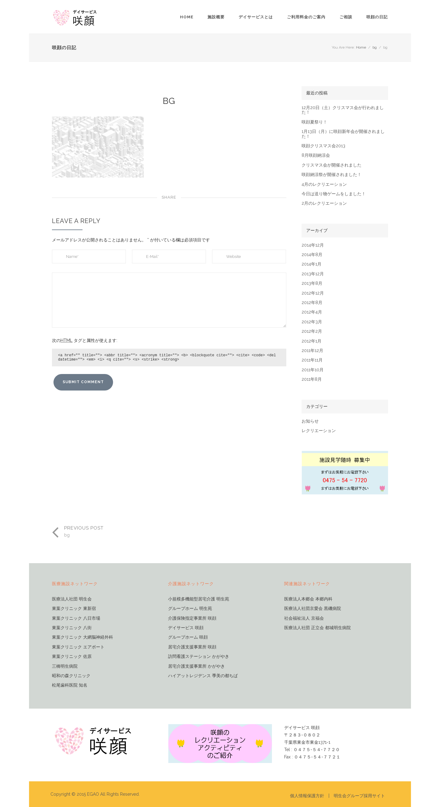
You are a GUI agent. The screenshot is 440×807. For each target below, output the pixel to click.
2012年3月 (312, 322)
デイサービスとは (256, 17)
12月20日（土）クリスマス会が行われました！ (343, 110)
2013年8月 (312, 283)
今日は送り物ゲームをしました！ (334, 194)
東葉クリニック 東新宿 (74, 608)
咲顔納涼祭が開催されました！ (331, 174)
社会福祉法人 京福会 (304, 618)
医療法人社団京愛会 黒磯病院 (312, 608)
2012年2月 (312, 331)
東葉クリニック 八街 (72, 627)
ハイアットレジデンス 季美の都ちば (203, 675)
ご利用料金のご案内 (306, 17)
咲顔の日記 (377, 17)
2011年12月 (312, 350)
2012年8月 (312, 302)
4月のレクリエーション (324, 184)
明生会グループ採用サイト (359, 795)
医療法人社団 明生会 (72, 599)
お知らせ (310, 421)
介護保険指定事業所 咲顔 (192, 618)
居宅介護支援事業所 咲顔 (192, 647)
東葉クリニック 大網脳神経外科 (82, 637)
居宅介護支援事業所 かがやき (196, 666)
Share (169, 197)
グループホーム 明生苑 (190, 608)
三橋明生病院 (65, 666)
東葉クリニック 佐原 (72, 656)
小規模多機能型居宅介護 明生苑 (198, 599)
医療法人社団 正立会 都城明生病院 (317, 627)
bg (374, 47)
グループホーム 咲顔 (188, 637)
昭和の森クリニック (71, 675)
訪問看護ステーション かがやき (198, 656)
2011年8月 (312, 379)
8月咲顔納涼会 (316, 155)
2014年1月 (311, 264)
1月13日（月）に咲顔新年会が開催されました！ (343, 133)
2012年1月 (311, 341)
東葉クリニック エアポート (78, 647)
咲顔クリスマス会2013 (323, 146)
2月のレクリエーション (324, 203)
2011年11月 (312, 360)
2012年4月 (312, 312)
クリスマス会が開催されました (331, 165)
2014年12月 (313, 245)
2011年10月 (313, 370)
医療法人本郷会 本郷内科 (308, 599)
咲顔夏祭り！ (314, 122)
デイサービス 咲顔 (186, 627)
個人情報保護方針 (307, 795)
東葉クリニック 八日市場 (76, 618)
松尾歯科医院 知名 (69, 685)
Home (186, 17)
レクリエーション (319, 430)
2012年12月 (313, 293)
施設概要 (216, 17)
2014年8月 (312, 254)
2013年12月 (313, 274)
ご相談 (345, 17)
